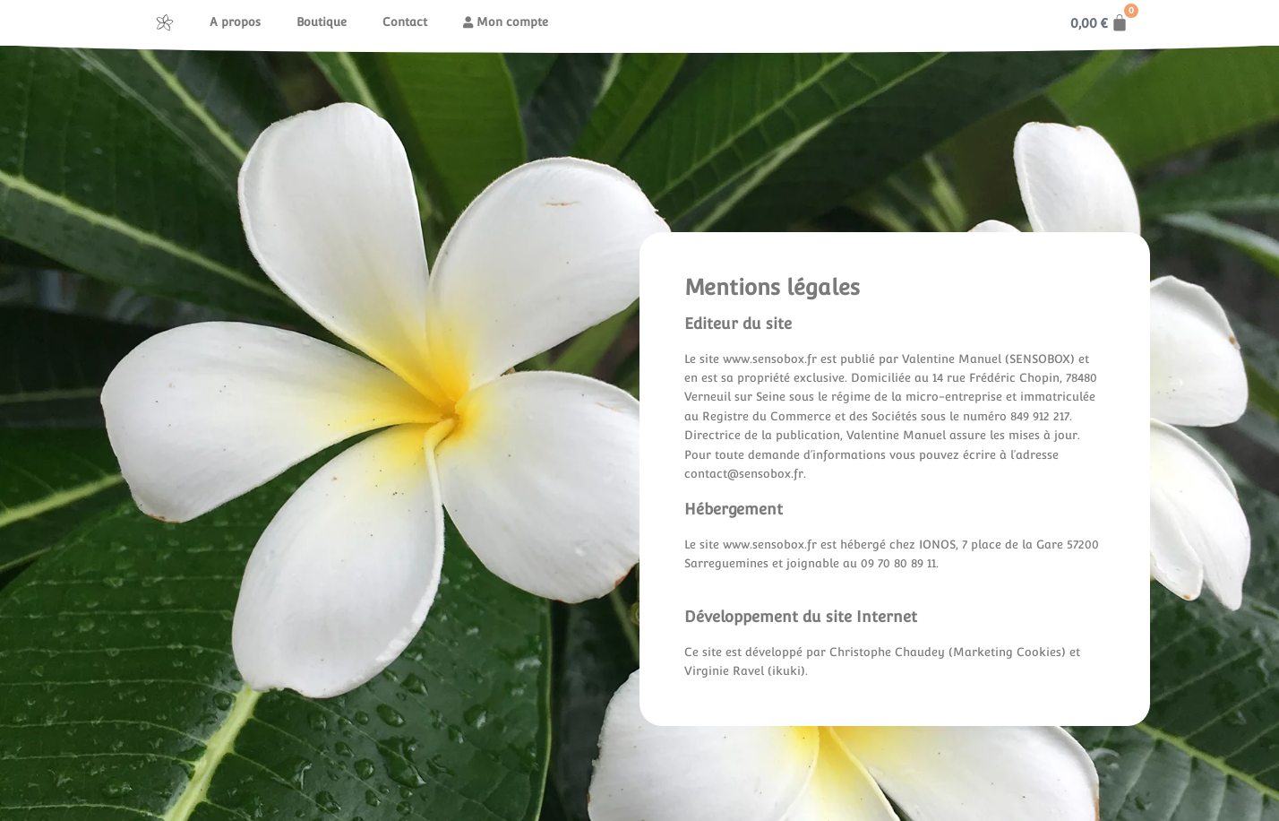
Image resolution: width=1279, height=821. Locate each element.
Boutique (321, 22)
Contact (404, 22)
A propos (235, 22)
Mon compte (505, 22)
